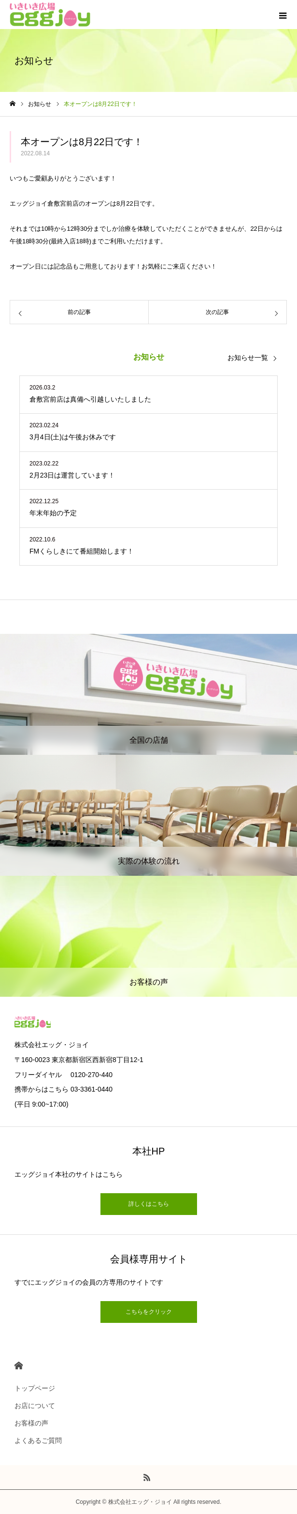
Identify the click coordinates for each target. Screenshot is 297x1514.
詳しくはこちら (148, 1203)
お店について (34, 1405)
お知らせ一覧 (247, 357)
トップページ (34, 1388)
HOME (18, 1366)
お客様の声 (31, 1423)
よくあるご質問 (38, 1440)
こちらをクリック (149, 1311)
